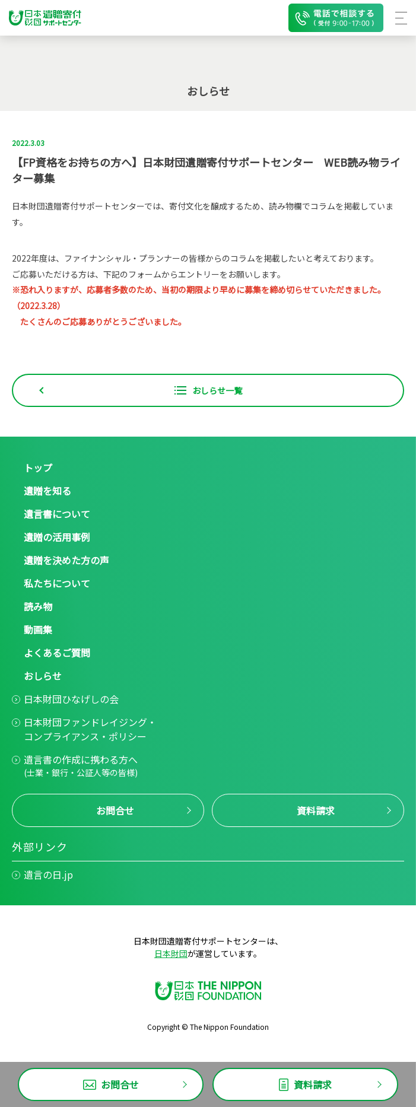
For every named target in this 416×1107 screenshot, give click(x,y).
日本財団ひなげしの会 (71, 699)
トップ (38, 467)
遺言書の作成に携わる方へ (81, 765)
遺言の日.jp (48, 874)
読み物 (38, 606)
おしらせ (43, 676)
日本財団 (171, 953)
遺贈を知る (47, 490)
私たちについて (57, 583)
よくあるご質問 (57, 652)
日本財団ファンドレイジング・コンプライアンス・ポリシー (90, 729)
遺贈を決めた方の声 (66, 560)
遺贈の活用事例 (57, 537)
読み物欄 (285, 206)
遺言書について (57, 514)
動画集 (38, 629)
